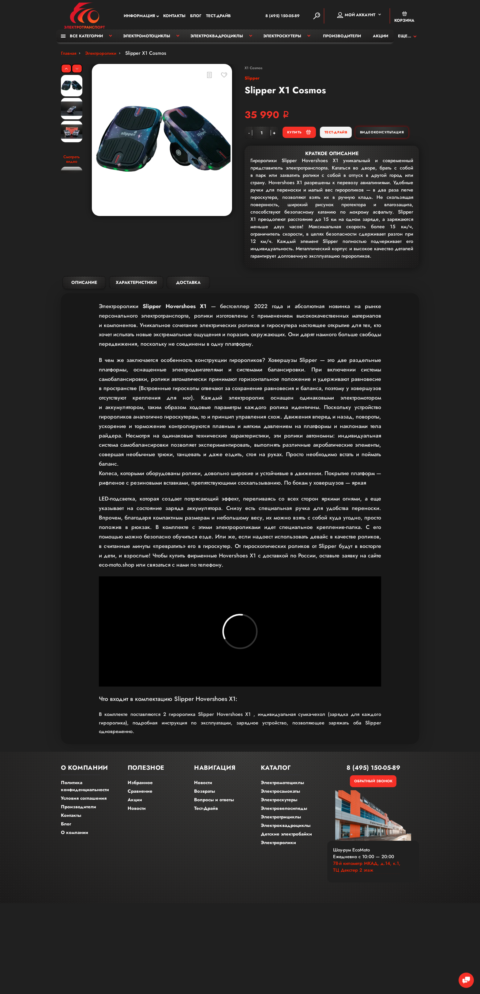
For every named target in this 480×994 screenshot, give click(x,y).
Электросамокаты (280, 799)
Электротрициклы (281, 825)
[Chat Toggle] (463, 977)
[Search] (316, 16)
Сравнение (140, 799)
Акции (380, 39)
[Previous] (66, 71)
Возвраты (204, 799)
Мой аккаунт (356, 16)
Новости (137, 816)
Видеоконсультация (350, 154)
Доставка (188, 303)
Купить (331, 139)
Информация (139, 17)
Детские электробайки (286, 842)
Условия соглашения (84, 806)
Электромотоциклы (146, 39)
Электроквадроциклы (216, 39)
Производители (342, 39)
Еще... (404, 39)
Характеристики (136, 303)
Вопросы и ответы (214, 808)
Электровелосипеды (284, 816)
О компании (74, 841)
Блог (195, 17)
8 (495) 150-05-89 (273, 16)
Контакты (174, 17)
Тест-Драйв (218, 17)
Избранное (140, 791)
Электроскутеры (282, 39)
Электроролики (278, 851)
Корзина (404, 17)
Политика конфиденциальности (85, 795)
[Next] (77, 71)
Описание (84, 303)
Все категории (82, 39)
